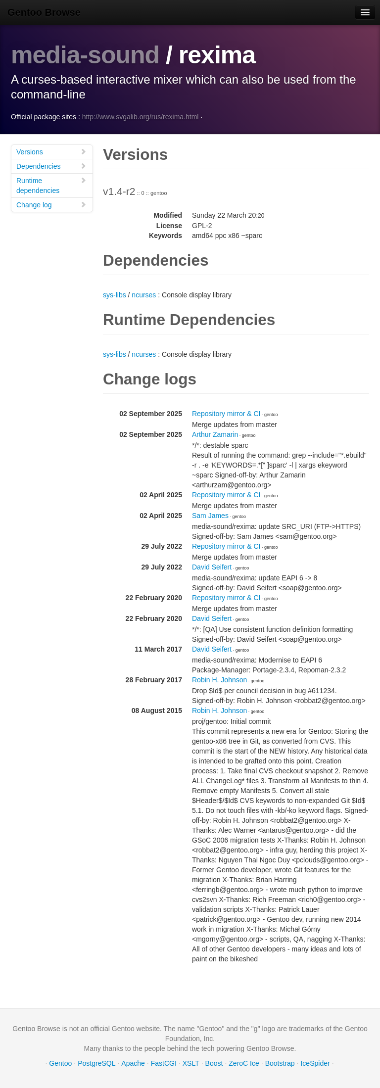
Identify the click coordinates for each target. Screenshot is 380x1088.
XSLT (191, 1063)
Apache (132, 1063)
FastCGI (164, 1063)
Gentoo (60, 1063)
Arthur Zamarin (215, 434)
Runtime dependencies (51, 185)
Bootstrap (280, 1063)
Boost (214, 1063)
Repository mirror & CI (226, 414)
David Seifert (212, 567)
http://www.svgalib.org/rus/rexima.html (140, 117)
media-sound (85, 55)
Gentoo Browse (44, 12)
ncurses (144, 295)
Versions (51, 151)
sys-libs (114, 295)
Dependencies (51, 166)
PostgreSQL (96, 1063)
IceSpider (315, 1063)
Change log (51, 204)
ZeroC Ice (244, 1063)
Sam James (210, 516)
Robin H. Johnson (219, 680)
